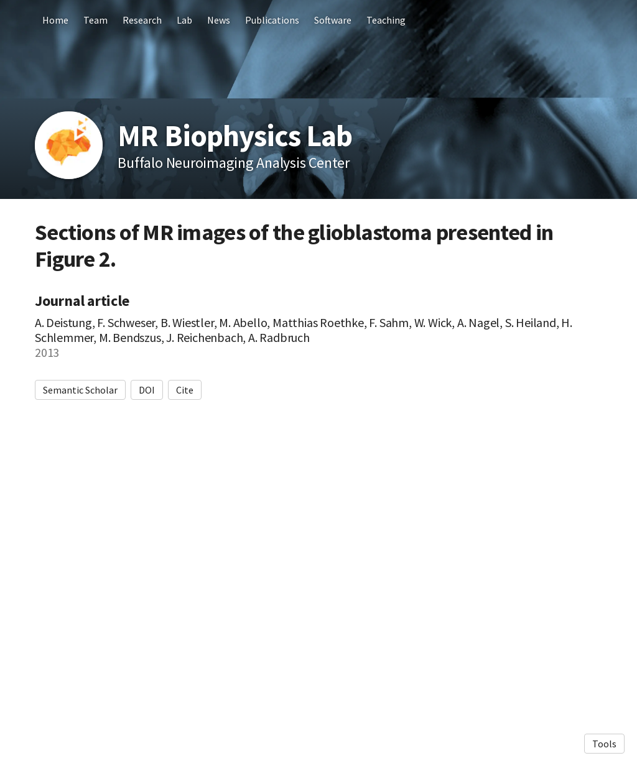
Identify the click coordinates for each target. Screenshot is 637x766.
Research (142, 20)
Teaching (386, 20)
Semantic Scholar (80, 390)
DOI (147, 390)
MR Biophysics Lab (235, 135)
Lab (184, 20)
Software (332, 20)
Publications (272, 20)
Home (55, 20)
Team (95, 20)
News (218, 20)
